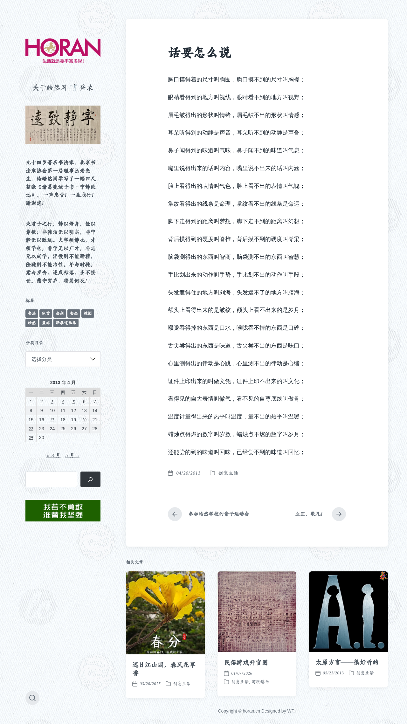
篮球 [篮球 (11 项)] (46, 323)
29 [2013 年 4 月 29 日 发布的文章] (31, 437)
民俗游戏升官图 (246, 678)
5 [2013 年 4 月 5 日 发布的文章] (73, 401)
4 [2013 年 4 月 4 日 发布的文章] (63, 401)
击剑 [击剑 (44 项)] (60, 313)
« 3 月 (53, 455)
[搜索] (90, 479)
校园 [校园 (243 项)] (88, 313)
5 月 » (72, 455)
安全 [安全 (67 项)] (74, 313)
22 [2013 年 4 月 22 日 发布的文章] (31, 428)
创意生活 (228, 473)
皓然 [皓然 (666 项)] (32, 323)
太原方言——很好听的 (347, 678)
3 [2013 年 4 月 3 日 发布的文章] (52, 401)
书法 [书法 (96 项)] (32, 313)
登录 (86, 87)
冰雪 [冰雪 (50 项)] (46, 313)
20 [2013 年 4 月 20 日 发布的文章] (84, 420)
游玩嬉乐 (260, 697)
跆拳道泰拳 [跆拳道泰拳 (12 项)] (66, 323)
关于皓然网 (49, 87)
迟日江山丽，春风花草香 (164, 684)
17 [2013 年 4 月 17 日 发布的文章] (52, 420)
